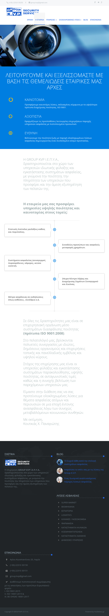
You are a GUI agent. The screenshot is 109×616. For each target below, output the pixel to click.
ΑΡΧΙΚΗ (30, 20)
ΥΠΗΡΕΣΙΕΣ (51, 20)
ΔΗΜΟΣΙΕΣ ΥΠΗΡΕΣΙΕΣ (70, 540)
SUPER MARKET (66, 502)
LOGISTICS (64, 515)
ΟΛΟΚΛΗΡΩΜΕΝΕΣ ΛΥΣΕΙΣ (70, 20)
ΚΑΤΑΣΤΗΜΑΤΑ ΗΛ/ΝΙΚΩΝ (72, 527)
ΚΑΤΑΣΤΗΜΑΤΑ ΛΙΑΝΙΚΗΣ (71, 535)
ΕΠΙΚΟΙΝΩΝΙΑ (95, 20)
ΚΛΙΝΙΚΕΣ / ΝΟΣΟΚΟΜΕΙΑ (71, 519)
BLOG (85, 20)
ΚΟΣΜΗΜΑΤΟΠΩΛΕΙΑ (69, 531)
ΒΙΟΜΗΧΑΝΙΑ (65, 506)
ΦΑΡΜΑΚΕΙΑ (65, 523)
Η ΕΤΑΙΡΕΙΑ (39, 20)
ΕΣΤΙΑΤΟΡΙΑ (65, 510)
